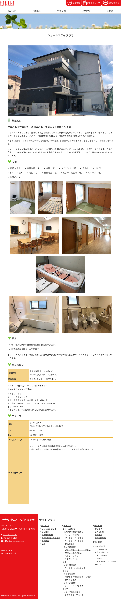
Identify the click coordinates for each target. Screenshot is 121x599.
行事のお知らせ (101, 555)
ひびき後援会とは (102, 549)
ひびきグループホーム (74, 595)
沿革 (43, 544)
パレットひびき (71, 556)
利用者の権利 (47, 535)
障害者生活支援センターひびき (78, 577)
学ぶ (64, 562)
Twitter (98, 564)
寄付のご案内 (6, 550)
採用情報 (86, 11)
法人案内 (12, 11)
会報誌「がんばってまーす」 (107, 561)
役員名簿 (98, 535)
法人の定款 (99, 532)
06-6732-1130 (10, 534)
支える (65, 571)
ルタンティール (71, 559)
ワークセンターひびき (74, 538)
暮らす (65, 589)
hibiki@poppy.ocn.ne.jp (14, 541)
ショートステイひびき (74, 586)
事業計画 (45, 541)
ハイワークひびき (72, 535)
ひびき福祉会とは (49, 529)
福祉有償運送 (70, 580)
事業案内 (37, 11)
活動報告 (98, 558)
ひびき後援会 (99, 546)
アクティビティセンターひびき (78, 550)
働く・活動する (69, 529)
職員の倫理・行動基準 (51, 538)
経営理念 (45, 532)
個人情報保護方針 (8, 553)
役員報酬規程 (100, 538)
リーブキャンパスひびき (75, 568)
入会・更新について (103, 552)
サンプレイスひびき (73, 553)
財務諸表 (98, 529)
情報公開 (61, 11)
